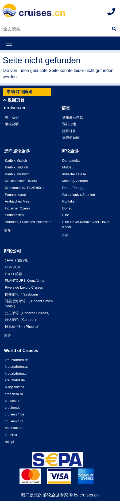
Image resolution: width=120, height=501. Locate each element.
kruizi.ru (11, 435)
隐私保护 (69, 131)
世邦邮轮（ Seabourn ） (23, 294)
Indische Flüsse (74, 174)
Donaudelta (71, 161)
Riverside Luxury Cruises (24, 287)
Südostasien (14, 215)
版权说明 (12, 124)
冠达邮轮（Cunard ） (21, 320)
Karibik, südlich (16, 167)
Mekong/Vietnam (75, 181)
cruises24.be (14, 414)
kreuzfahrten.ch (16, 373)
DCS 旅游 (12, 267)
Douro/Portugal (73, 188)
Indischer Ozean (17, 208)
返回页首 (14, 100)
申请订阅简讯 (19, 92)
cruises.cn (12, 401)
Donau (67, 208)
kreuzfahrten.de (17, 360)
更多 (7, 230)
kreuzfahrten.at (16, 367)
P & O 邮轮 (13, 274)
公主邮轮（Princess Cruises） (28, 313)
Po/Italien (69, 201)
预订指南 (69, 124)
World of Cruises (21, 350)
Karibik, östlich (16, 161)
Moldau (67, 167)
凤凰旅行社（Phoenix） (23, 327)
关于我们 (12, 117)
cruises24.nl (14, 421)
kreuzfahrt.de (15, 380)
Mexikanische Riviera (21, 181)
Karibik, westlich (17, 174)
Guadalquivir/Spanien (78, 195)
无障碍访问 (71, 138)
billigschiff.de (14, 387)
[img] (114, 29)
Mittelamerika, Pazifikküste (25, 188)
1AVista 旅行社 (16, 260)
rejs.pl (9, 442)
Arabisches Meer (17, 201)
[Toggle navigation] (8, 43)
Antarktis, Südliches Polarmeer (28, 222)
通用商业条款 (72, 117)
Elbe (65, 215)
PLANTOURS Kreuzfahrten (25, 280)
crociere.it (12, 408)
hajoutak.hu (13, 428)
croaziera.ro (14, 394)
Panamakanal (15, 195)
